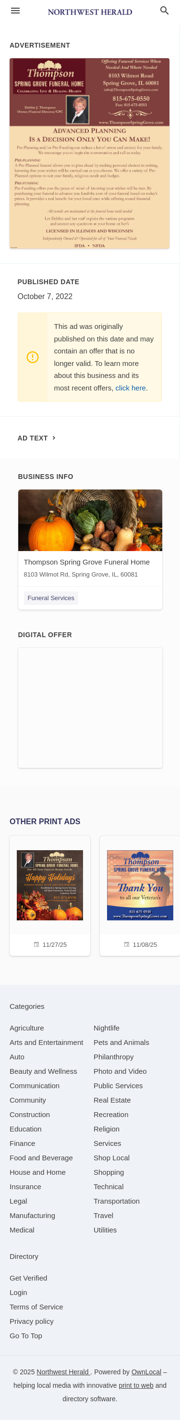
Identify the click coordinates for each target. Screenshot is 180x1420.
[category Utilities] (105, 1230)
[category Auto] (17, 1057)
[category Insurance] (25, 1186)
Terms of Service (36, 1307)
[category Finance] (22, 1143)
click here (131, 388)
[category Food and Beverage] (41, 1158)
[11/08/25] (140, 895)
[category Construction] (30, 1114)
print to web (136, 1385)
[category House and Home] (38, 1172)
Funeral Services (51, 598)
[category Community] (28, 1100)
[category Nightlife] (107, 1028)
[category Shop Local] (112, 1158)
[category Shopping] (109, 1172)
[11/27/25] (49, 895)
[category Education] (26, 1129)
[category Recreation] (111, 1114)
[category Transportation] (117, 1201)
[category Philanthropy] (113, 1057)
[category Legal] (18, 1201)
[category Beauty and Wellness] (43, 1071)
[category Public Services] (118, 1085)
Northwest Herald (63, 1372)
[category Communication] (35, 1085)
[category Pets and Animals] (121, 1042)
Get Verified (28, 1278)
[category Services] (107, 1143)
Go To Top (26, 1336)
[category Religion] (107, 1129)
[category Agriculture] (27, 1028)
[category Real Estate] (112, 1100)
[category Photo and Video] (120, 1071)
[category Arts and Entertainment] (46, 1042)
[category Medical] (22, 1230)
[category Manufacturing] (32, 1215)
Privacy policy (32, 1321)
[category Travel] (103, 1215)
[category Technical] (109, 1186)
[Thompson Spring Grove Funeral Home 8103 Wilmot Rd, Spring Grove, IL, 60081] (90, 536)
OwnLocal (146, 1372)
